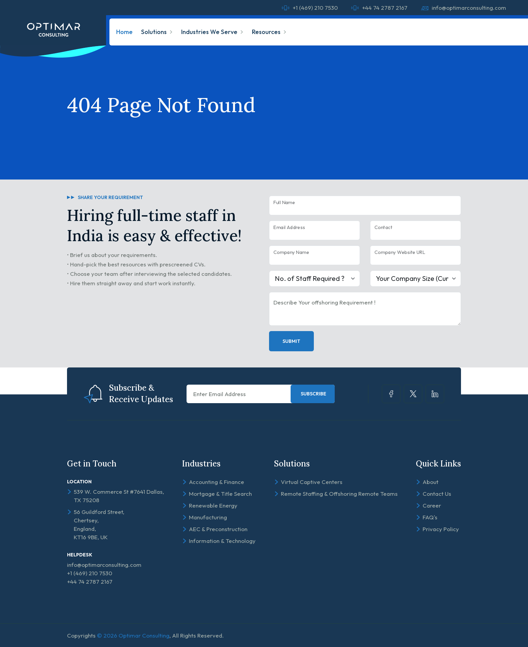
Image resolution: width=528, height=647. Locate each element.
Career (432, 505)
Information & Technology (222, 540)
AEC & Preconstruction (218, 528)
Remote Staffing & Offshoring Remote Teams (339, 493)
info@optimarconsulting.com (469, 7)
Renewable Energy (213, 505)
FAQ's (430, 517)
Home (124, 32)
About (430, 481)
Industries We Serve (209, 32)
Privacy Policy (441, 528)
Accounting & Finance (216, 481)
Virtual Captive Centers (311, 481)
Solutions (154, 32)
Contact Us (437, 493)
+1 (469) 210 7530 (315, 7)
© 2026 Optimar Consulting (133, 635)
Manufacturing (208, 517)
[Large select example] (314, 278)
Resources (266, 32)
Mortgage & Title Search (220, 493)
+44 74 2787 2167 (384, 7)
